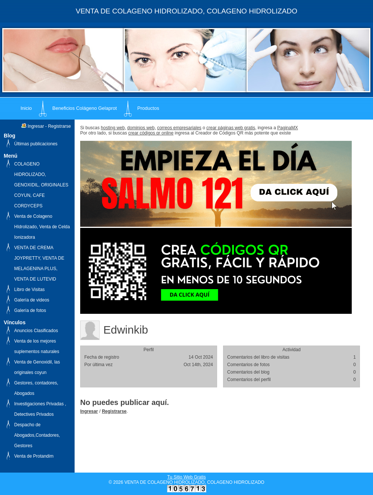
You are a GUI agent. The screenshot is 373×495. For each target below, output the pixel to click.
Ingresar (36, 126)
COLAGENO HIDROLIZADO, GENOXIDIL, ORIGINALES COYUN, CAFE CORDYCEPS (41, 184)
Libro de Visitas (29, 289)
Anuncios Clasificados (36, 330)
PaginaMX (287, 127)
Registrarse (59, 126)
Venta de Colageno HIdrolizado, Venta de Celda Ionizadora (42, 227)
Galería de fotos (30, 310)
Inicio (26, 108)
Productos (148, 108)
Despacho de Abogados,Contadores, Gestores (37, 435)
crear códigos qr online (150, 133)
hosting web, (113, 127)
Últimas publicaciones (35, 143)
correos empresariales (179, 127)
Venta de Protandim (33, 456)
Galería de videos (31, 300)
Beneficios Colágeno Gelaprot (84, 108)
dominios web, (141, 127)
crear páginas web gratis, (231, 127)
